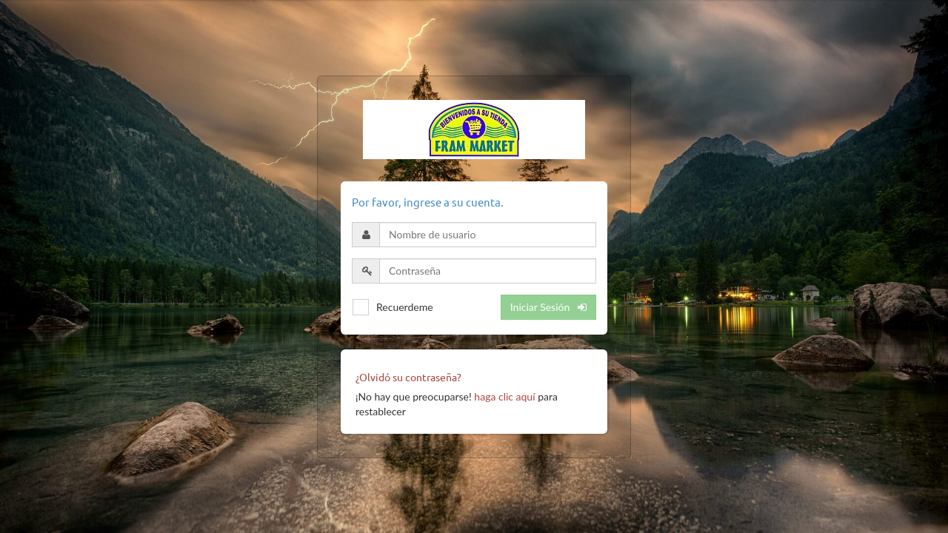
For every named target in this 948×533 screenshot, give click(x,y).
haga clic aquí (504, 396)
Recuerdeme (404, 307)
